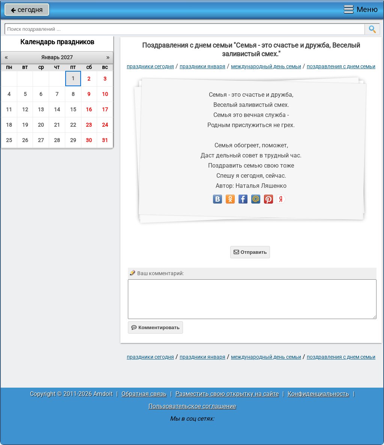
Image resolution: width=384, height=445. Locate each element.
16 (89, 109)
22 (73, 125)
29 (73, 140)
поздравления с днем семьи (341, 66)
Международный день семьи (266, 66)
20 (41, 125)
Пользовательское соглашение (192, 406)
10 (105, 94)
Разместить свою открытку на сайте (227, 393)
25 (9, 140)
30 (89, 140)
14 (57, 109)
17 (105, 109)
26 (25, 140)
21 (57, 125)
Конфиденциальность (318, 393)
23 (89, 125)
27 (41, 140)
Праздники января (202, 66)
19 (25, 125)
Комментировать (155, 327)
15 (73, 109)
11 (9, 109)
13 (41, 109)
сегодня (27, 9)
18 (9, 125)
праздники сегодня (150, 66)
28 (57, 140)
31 (105, 140)
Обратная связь (144, 393)
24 (105, 125)
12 (25, 109)
